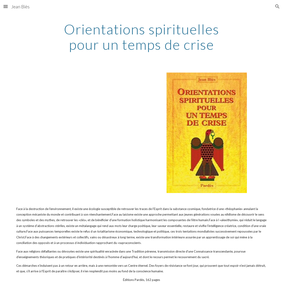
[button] (5, 6)
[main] (141, 37)
